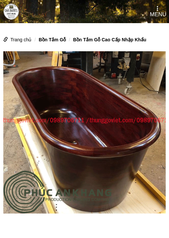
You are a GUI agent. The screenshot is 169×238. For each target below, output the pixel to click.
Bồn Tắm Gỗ (52, 39)
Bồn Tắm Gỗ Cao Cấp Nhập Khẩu (109, 39)
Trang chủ (21, 39)
